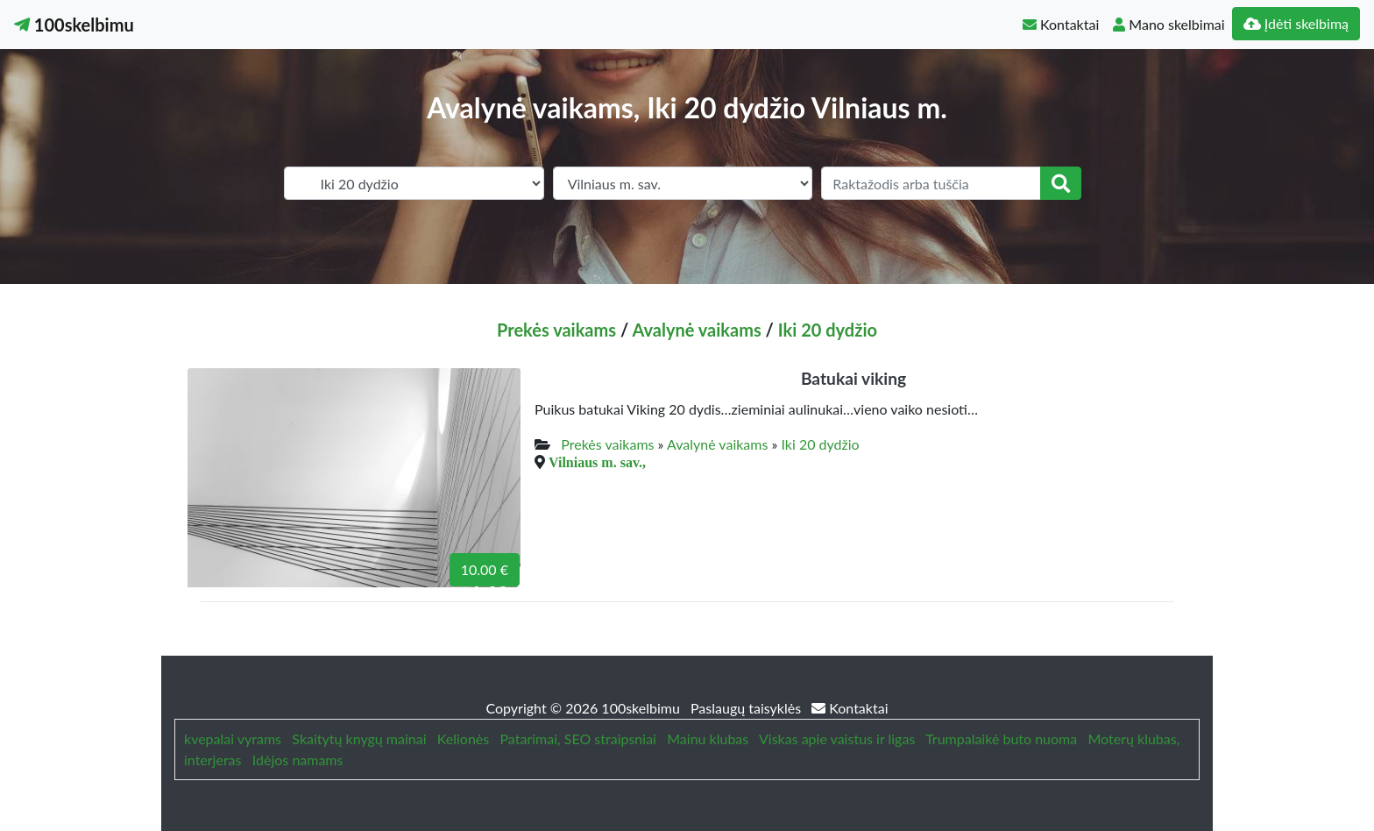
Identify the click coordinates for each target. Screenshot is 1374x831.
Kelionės (463, 738)
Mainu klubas (707, 738)
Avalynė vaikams (696, 329)
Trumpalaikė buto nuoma (1001, 738)
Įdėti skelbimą (1296, 23)
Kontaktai (1061, 24)
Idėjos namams (298, 759)
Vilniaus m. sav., (597, 462)
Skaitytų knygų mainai (359, 738)
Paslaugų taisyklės (747, 708)
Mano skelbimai (1168, 24)
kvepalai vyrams (232, 738)
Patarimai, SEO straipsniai (578, 738)
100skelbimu (74, 24)
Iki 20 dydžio (827, 329)
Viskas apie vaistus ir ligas (837, 738)
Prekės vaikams (556, 329)
